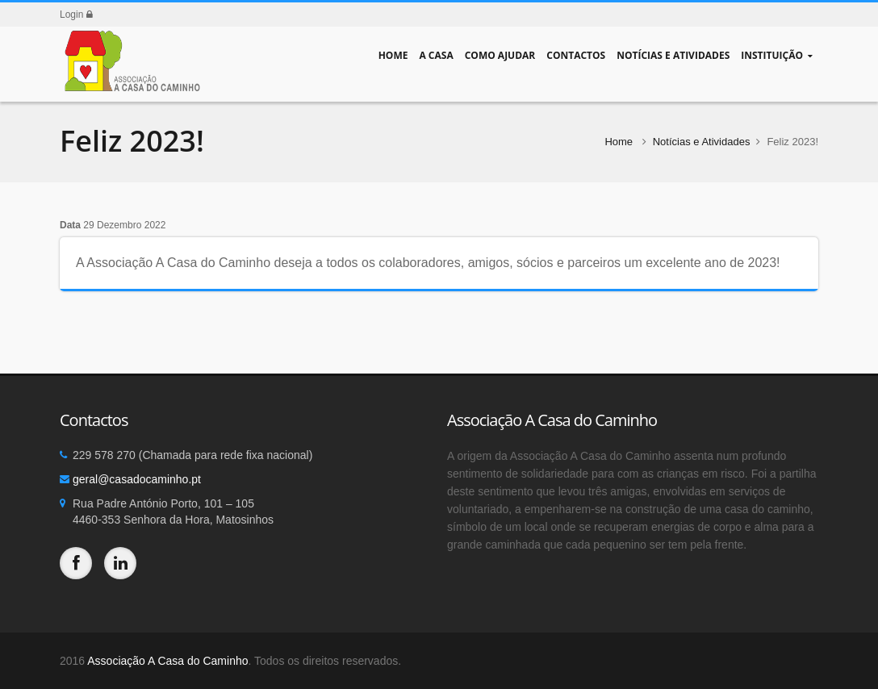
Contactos (576, 55)
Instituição (776, 55)
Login (76, 14)
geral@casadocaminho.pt (137, 479)
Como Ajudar (500, 55)
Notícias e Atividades (673, 55)
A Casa (435, 55)
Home (393, 55)
